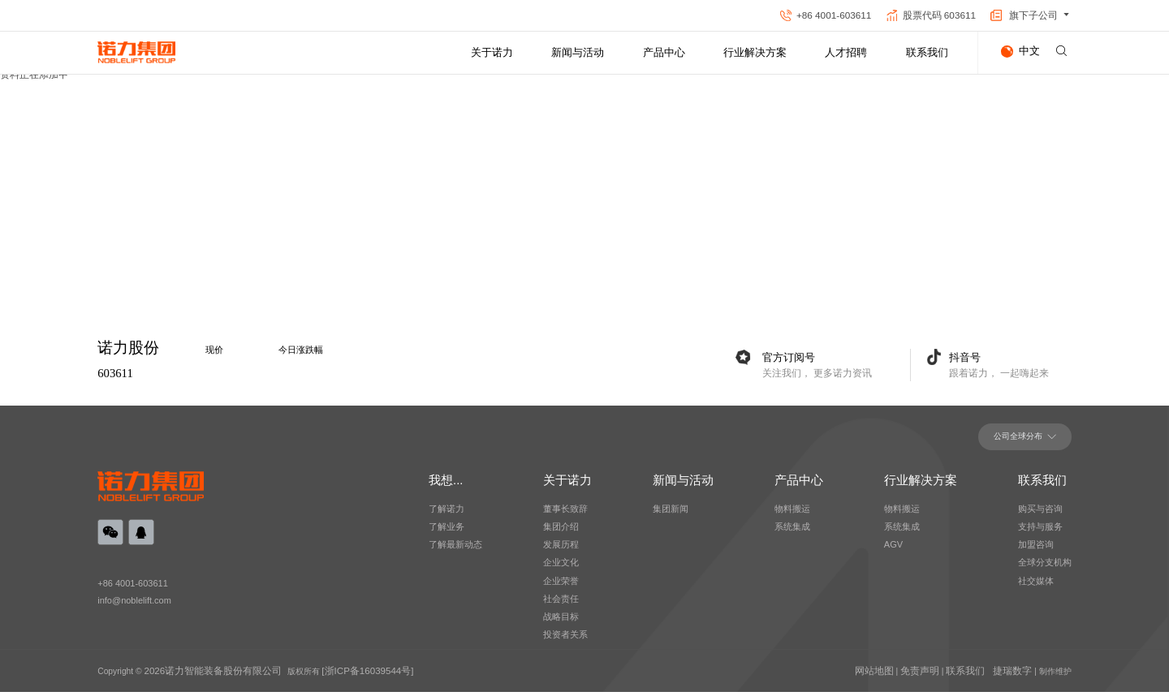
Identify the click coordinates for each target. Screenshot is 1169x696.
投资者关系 (565, 641)
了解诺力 (446, 516)
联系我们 (927, 52)
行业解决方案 (755, 52)
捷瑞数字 (1015, 675)
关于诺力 (492, 52)
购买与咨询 (1040, 516)
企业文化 (561, 569)
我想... (446, 487)
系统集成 (902, 534)
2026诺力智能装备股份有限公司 (202, 675)
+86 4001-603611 (134, 590)
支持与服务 (1040, 534)
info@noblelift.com (136, 608)
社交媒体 (1036, 587)
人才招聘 (846, 52)
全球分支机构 (1045, 569)
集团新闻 (670, 516)
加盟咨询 (1036, 551)
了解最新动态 (455, 551)
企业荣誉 (561, 587)
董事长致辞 (565, 516)
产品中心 (664, 52)
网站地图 (897, 675)
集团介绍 (561, 534)
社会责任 (561, 605)
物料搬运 (902, 516)
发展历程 (561, 551)
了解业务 (446, 534)
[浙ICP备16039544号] (337, 675)
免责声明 (936, 675)
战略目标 (561, 623)
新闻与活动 (577, 52)
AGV (893, 551)
